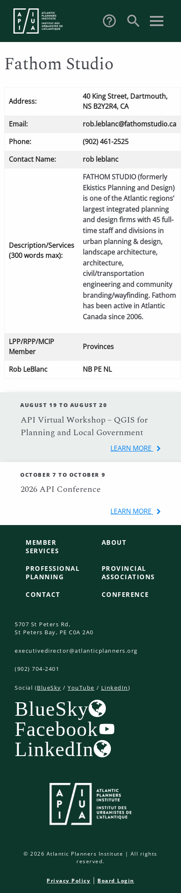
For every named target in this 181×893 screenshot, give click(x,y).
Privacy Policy (68, 880)
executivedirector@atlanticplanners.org (76, 650)
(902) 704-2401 (37, 668)
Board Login (115, 880)
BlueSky (49, 687)
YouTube (81, 687)
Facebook (56, 729)
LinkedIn (114, 687)
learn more (131, 448)
